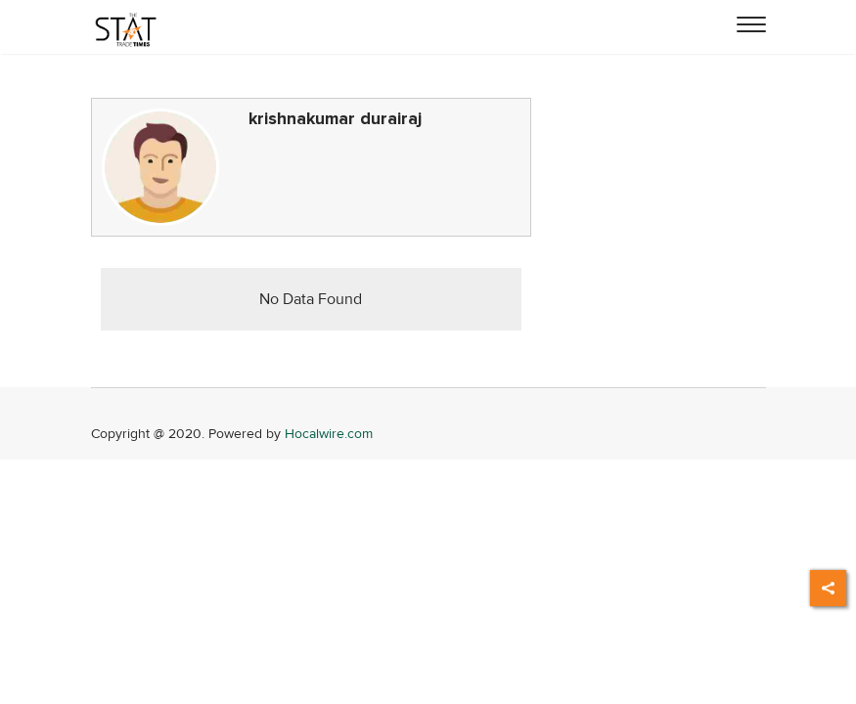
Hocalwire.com (329, 433)
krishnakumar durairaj (335, 119)
